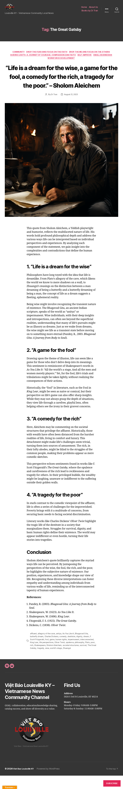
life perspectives (46, 656)
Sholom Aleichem (60, 659)
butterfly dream (37, 650)
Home (84, 9)
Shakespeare (45, 659)
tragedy (50, 661)
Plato (88, 656)
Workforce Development (61, 63)
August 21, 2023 (71, 108)
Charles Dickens (52, 650)
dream (87, 650)
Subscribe (112, 783)
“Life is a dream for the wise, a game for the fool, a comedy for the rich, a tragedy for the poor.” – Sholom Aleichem (61, 85)
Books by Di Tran (90, 12)
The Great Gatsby (38, 661)
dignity (80, 650)
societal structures (77, 659)
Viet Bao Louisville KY (24, 782)
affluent (33, 647)
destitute (72, 650)
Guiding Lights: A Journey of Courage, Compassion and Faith (42, 59)
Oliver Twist (60, 656)
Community (18, 56)
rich (36, 659)
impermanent (74, 653)
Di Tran (54, 108)
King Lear (34, 656)
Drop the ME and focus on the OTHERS (90, 56)
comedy (63, 650)
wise (57, 661)
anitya (59, 647)
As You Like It (69, 647)
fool (47, 653)
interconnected (87, 653)
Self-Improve (85, 59)
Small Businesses (104, 59)
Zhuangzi (76, 661)
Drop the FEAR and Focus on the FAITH (47, 56)
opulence (71, 656)
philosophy (80, 656)
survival (89, 659)
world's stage (65, 661)
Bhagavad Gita (82, 647)
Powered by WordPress (49, 782)
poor (32, 659)
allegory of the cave (46, 647)
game (52, 653)
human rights (61, 653)
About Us (93, 9)
